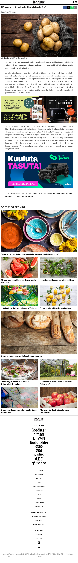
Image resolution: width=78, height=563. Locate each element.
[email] (75, 7)
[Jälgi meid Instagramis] (39, 542)
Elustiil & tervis (39, 503)
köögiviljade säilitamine (50, 193)
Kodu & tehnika (39, 474)
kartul (23, 193)
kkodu (30, 196)
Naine (39, 499)
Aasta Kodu (39, 507)
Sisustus (39, 478)
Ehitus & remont (39, 486)
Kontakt (39, 538)
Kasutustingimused (39, 516)
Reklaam (39, 534)
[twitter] (68, 7)
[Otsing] (73, 2)
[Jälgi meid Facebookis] (39, 547)
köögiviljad (36, 193)
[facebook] (65, 7)
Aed (39, 482)
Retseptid (39, 490)
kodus (28, 193)
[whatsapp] (72, 7)
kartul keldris (22, 196)
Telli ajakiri (39, 520)
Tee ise (39, 495)
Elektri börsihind (39, 524)
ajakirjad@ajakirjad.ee (41, 554)
